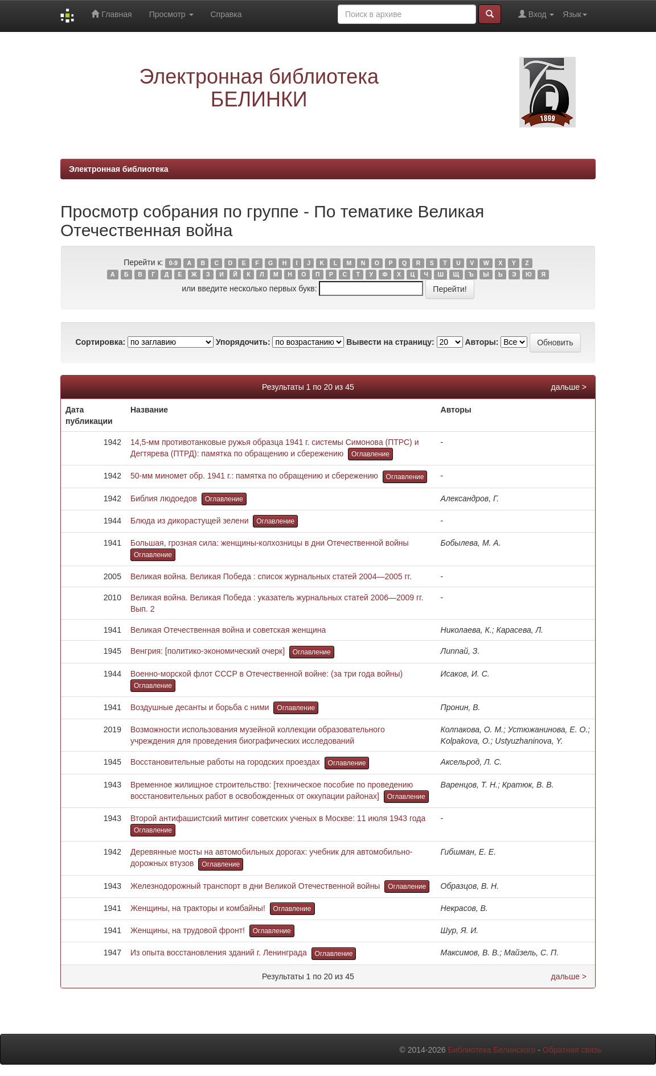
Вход (536, 14)
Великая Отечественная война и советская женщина (228, 629)
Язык (575, 14)
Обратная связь (572, 1049)
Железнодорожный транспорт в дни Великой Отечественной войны (255, 886)
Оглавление (370, 454)
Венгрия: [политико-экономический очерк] (207, 651)
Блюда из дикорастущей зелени (189, 520)
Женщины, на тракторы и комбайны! (197, 908)
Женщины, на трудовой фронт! (187, 930)
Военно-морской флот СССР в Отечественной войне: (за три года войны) (266, 673)
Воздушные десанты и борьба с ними (199, 707)
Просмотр (171, 14)
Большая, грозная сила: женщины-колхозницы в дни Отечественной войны (269, 542)
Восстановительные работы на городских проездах (225, 761)
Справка (226, 14)
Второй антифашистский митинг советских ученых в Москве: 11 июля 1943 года (277, 818)
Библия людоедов (163, 498)
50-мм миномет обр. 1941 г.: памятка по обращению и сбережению (254, 475)
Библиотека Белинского (491, 1049)
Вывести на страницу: (390, 342)
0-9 (173, 262)
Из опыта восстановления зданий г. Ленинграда (218, 952)
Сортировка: (100, 342)
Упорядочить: (243, 342)
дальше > (569, 386)
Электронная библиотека (119, 169)
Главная (111, 14)
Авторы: (481, 342)
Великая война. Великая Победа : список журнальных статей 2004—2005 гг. (271, 576)
